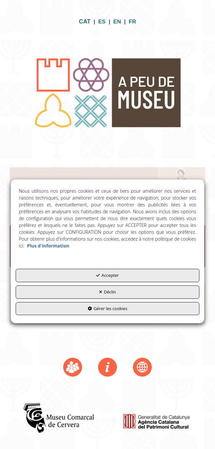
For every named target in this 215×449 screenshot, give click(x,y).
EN (117, 22)
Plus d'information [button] (48, 246)
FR (132, 22)
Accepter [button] (107, 275)
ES (102, 22)
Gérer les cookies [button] (107, 308)
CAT (85, 21)
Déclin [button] (107, 292)
